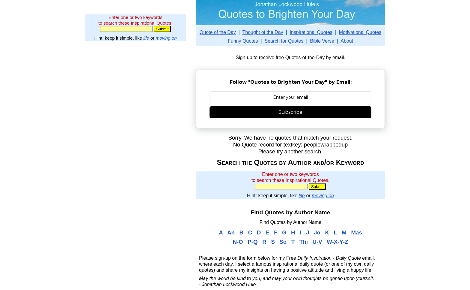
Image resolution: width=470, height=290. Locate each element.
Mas (356, 232)
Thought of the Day (262, 32)
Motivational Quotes (360, 32)
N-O (238, 242)
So (283, 242)
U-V (317, 242)
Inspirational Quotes (311, 32)
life (146, 38)
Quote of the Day (218, 32)
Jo (317, 232)
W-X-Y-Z (337, 242)
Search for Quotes (283, 41)
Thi (303, 242)
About (347, 41)
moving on (166, 38)
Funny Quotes (243, 41)
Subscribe (290, 112)
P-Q (252, 242)
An (231, 232)
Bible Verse (322, 41)
